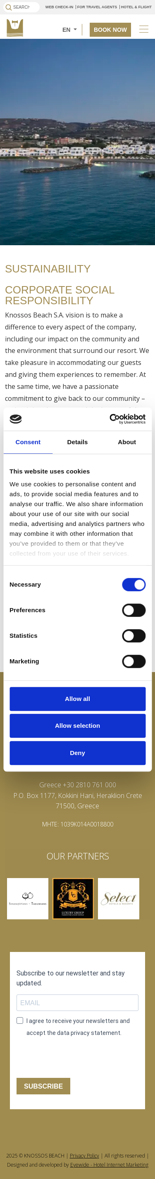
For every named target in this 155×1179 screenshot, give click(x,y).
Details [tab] (77, 441)
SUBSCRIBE (43, 1086)
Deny (77, 752)
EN (67, 29)
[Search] (21, 7)
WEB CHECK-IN (59, 7)
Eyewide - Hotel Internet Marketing (109, 1164)
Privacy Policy (84, 1155)
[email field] (77, 1003)
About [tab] (127, 441)
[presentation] (67, 1055)
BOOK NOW (110, 29)
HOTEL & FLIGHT (136, 7)
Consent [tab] (28, 441)
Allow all (77, 698)
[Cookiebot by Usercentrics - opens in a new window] (110, 419)
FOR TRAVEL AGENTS (97, 7)
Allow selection (77, 725)
